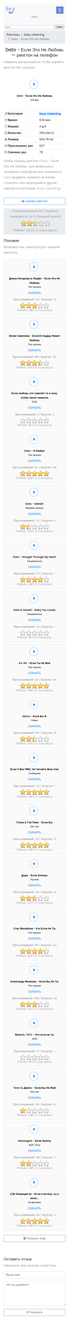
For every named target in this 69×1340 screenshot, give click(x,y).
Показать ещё (34, 1238)
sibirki (34, 16)
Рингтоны (13, 35)
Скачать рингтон (34, 201)
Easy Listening (34, 35)
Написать (34, 1312)
